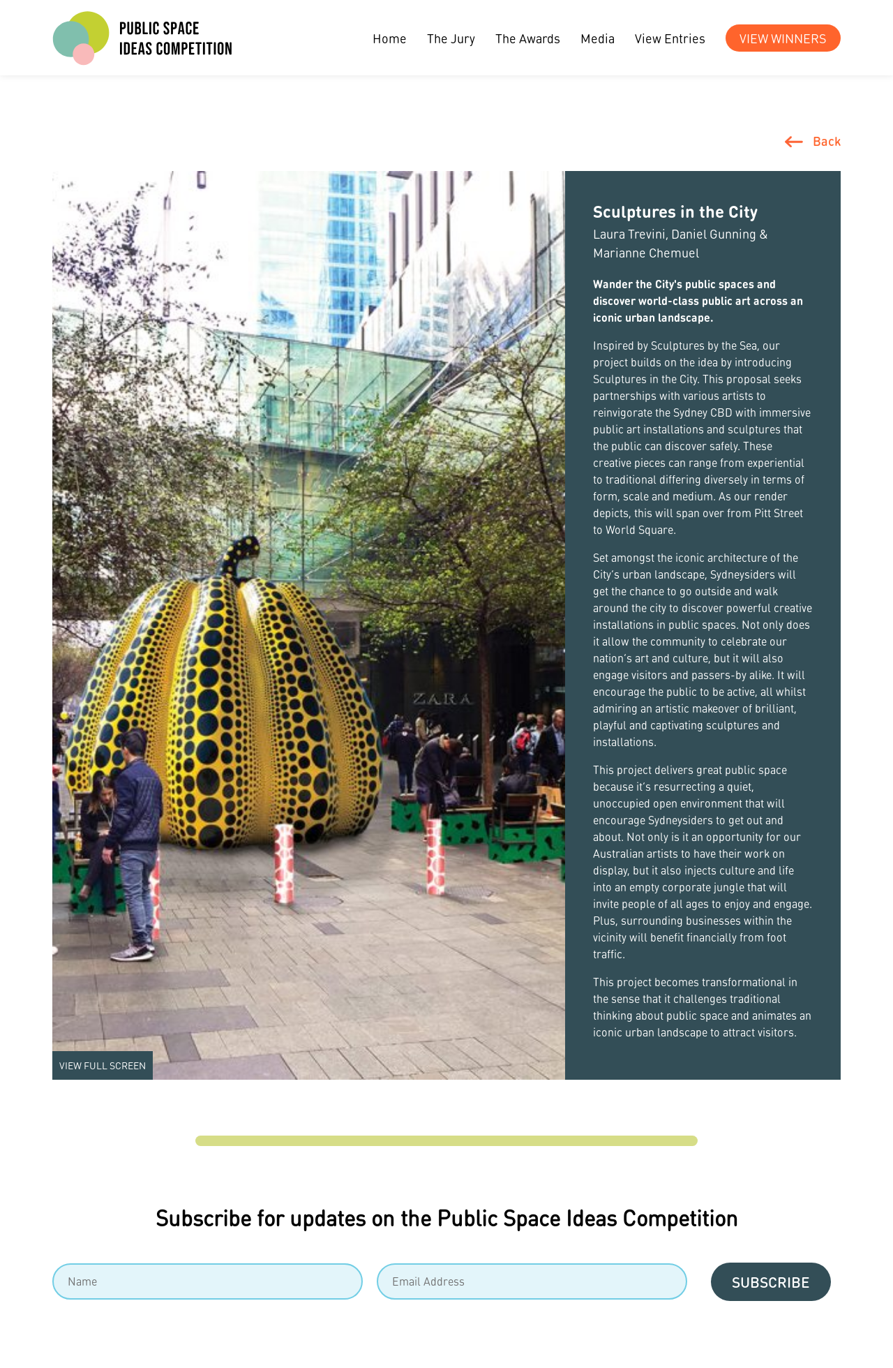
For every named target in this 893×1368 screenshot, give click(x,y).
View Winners (783, 38)
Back (827, 141)
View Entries (670, 38)
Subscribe (771, 1281)
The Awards (527, 38)
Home (390, 38)
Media (597, 38)
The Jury (451, 38)
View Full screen (102, 1065)
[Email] (532, 1281)
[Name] (207, 1281)
